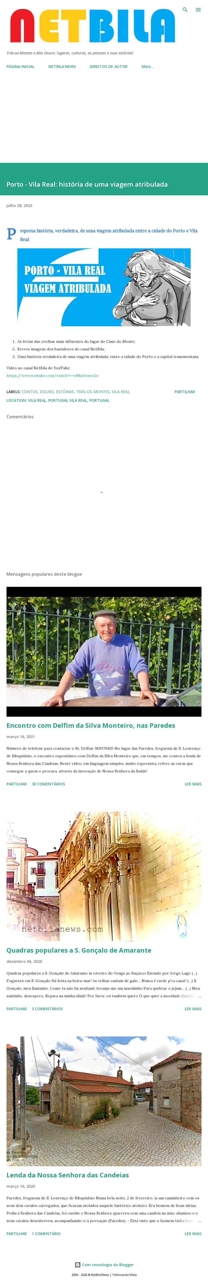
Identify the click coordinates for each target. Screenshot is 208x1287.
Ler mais (193, 783)
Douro (47, 391)
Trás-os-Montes (93, 391)
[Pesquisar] (185, 9)
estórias (65, 391)
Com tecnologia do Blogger (104, 1264)
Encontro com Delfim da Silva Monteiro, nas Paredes (90, 725)
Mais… (148, 66)
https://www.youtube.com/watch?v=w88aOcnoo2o (52, 375)
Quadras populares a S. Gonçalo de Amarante (78, 950)
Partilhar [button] (185, 391)
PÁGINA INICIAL (20, 66)
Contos (30, 391)
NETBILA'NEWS (62, 66)
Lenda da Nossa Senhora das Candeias (67, 1174)
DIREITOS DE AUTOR (109, 66)
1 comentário (46, 1233)
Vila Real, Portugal (89, 400)
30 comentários (48, 783)
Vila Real (121, 391)
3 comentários (47, 1008)
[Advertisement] (104, 122)
